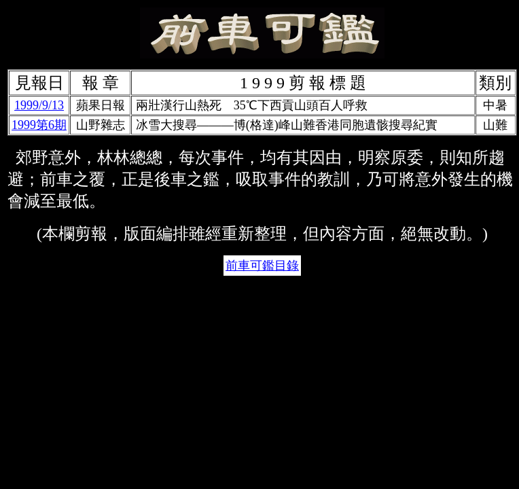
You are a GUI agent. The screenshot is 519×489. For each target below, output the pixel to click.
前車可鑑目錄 (262, 265)
